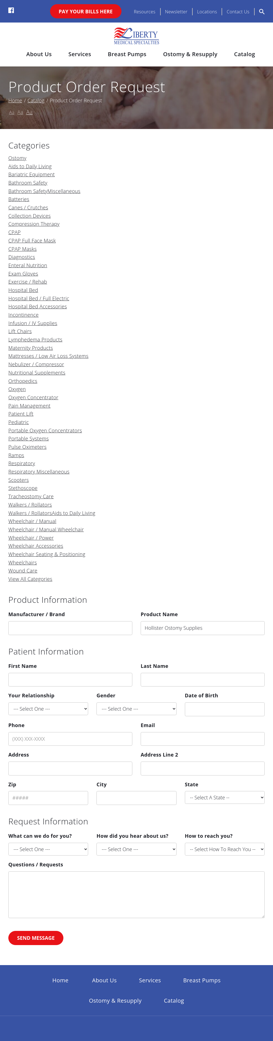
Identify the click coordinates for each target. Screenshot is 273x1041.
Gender (105, 695)
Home (15, 100)
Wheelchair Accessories (35, 545)
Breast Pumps (127, 54)
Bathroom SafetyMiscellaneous (44, 191)
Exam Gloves (23, 273)
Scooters (18, 480)
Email (148, 725)
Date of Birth (201, 695)
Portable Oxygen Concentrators (45, 430)
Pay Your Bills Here (86, 11)
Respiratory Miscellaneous (39, 471)
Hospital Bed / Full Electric (38, 298)
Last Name (154, 666)
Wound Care (22, 570)
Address (18, 754)
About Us (39, 54)
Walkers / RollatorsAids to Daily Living (51, 513)
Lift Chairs (20, 331)
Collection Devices (29, 215)
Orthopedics (22, 381)
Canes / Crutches (28, 207)
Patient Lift (20, 413)
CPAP (14, 232)
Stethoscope (23, 488)
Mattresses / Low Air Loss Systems (48, 356)
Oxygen (17, 389)
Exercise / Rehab (27, 281)
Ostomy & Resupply (190, 54)
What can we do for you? (40, 835)
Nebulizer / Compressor (36, 364)
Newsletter (176, 12)
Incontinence (23, 314)
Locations (207, 12)
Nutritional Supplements (36, 372)
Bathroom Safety (28, 182)
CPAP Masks (22, 249)
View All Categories (30, 579)
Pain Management (29, 405)
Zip (12, 784)
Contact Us (238, 12)
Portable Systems (28, 438)
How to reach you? (209, 835)
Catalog (244, 54)
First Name (22, 666)
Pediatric (18, 422)
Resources (144, 12)
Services (79, 54)
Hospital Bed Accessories (37, 306)
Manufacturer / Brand (36, 614)
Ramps (16, 455)
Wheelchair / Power (31, 537)
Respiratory (21, 463)
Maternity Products (30, 347)
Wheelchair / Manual (32, 521)
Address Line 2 (159, 754)
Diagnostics (21, 257)
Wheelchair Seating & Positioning (46, 554)
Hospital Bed (23, 290)
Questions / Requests (35, 864)
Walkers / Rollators (30, 504)
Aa (11, 112)
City (101, 784)
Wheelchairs (22, 562)
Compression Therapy (33, 223)
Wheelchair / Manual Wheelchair (46, 529)
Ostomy (17, 158)
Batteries (18, 199)
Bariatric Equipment (31, 174)
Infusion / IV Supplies (32, 323)
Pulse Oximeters (27, 446)
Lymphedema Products (35, 339)
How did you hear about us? (132, 835)
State (191, 784)
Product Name (159, 614)
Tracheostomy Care (31, 496)
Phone (16, 725)
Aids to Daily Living (30, 166)
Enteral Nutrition (27, 265)
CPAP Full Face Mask (32, 240)
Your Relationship (31, 695)
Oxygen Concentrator (33, 397)
